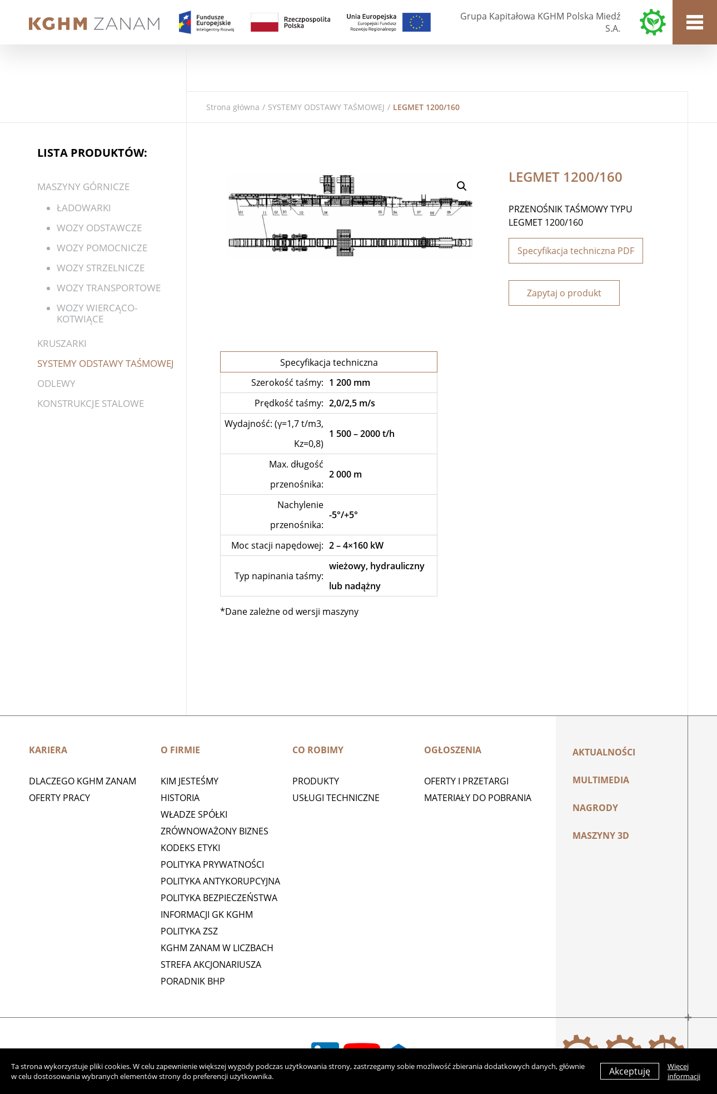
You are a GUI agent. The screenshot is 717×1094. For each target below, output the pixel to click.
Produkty (315, 781)
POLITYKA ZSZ (189, 931)
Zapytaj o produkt (564, 293)
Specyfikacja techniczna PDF (575, 251)
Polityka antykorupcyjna (220, 881)
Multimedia (600, 780)
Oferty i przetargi (466, 781)
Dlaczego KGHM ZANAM (82, 781)
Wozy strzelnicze (101, 267)
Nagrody (595, 808)
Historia (180, 798)
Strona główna (233, 107)
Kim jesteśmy (189, 781)
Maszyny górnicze (83, 186)
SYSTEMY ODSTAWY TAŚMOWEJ (326, 107)
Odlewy (56, 383)
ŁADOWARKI (84, 207)
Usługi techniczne (336, 798)
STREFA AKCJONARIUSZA (211, 964)
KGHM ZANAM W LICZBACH (217, 948)
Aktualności (603, 752)
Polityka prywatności (212, 864)
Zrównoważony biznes (214, 831)
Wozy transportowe (109, 287)
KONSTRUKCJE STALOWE (90, 403)
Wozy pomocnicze (102, 247)
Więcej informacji (684, 1071)
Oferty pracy (59, 798)
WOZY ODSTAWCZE (99, 227)
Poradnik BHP (193, 981)
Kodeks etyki (190, 848)
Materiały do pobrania (477, 798)
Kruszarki (62, 343)
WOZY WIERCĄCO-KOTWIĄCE (97, 313)
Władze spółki (194, 814)
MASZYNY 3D (600, 835)
